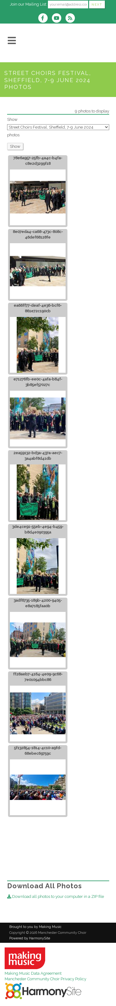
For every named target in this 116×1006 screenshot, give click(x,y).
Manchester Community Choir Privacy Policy (45, 979)
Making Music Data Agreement (33, 973)
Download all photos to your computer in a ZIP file (55, 896)
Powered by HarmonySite (29, 938)
